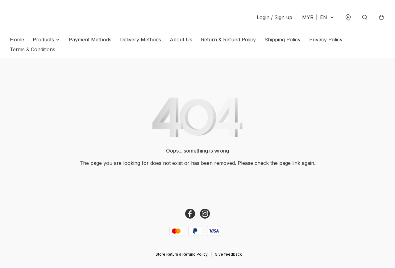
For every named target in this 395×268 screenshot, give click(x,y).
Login (274, 17)
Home (17, 39)
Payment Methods (90, 39)
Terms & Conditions (32, 49)
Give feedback (228, 254)
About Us (181, 39)
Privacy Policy (326, 39)
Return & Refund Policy (228, 39)
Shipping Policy (282, 39)
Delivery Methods (140, 39)
